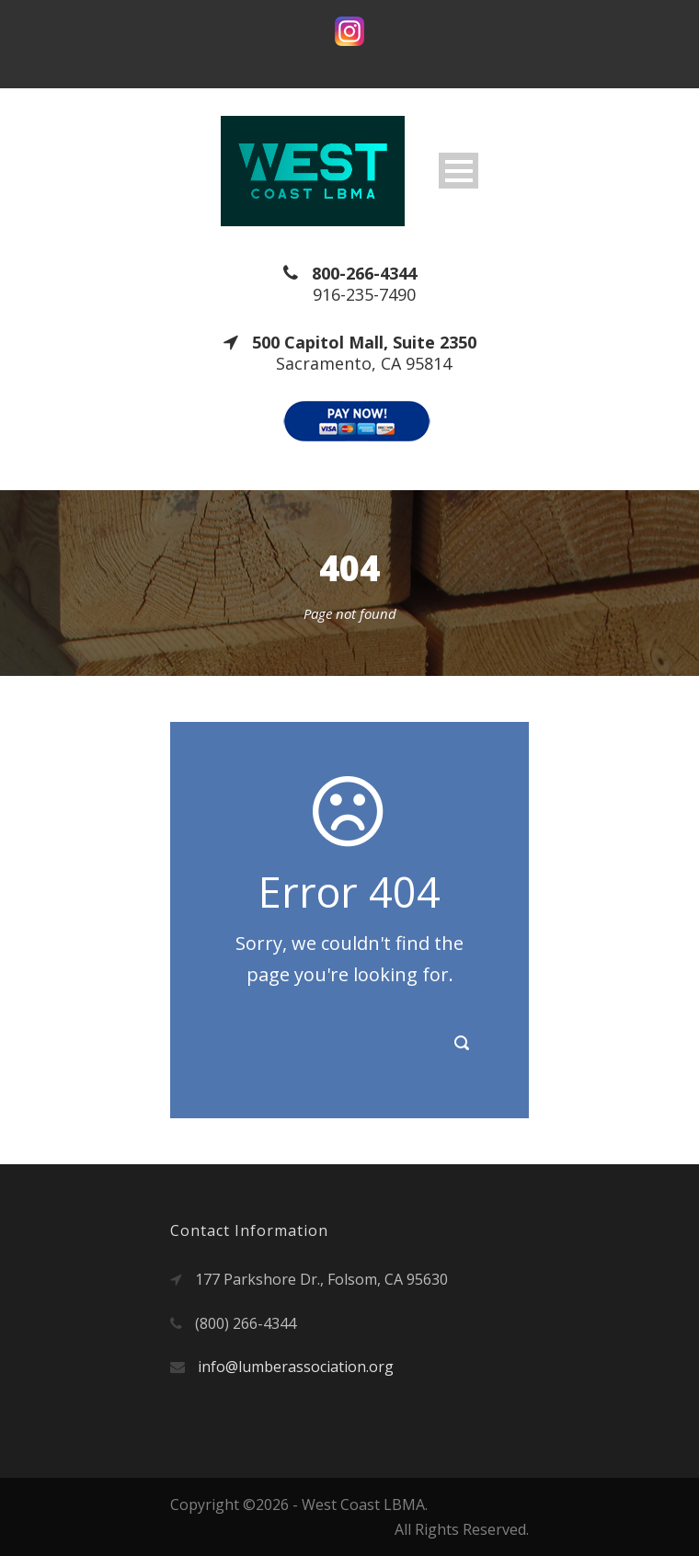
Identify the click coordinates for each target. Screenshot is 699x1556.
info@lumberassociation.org (296, 1366)
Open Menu (458, 171)
